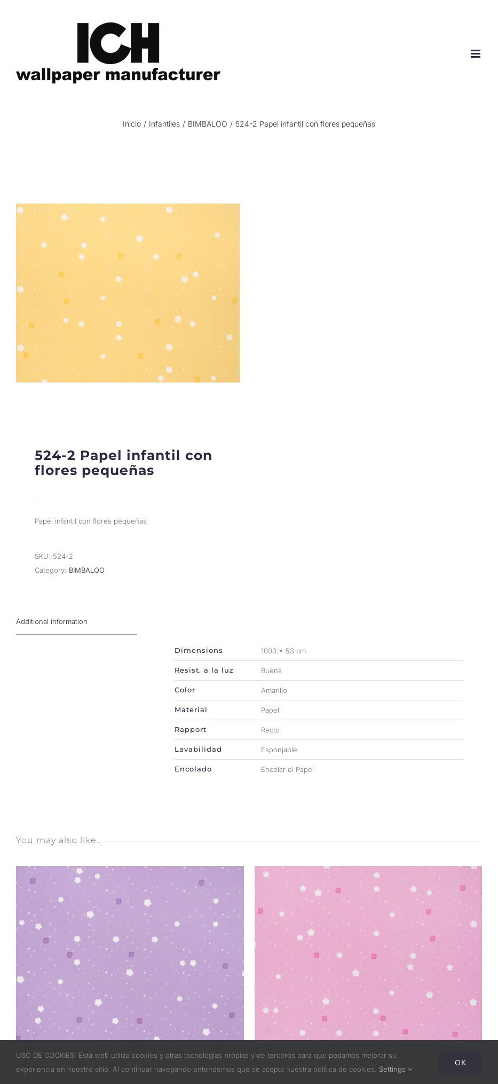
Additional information (52, 621)
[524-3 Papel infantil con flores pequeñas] (130, 873)
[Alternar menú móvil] (476, 53)
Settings (395, 1069)
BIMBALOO (87, 570)
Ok (461, 1062)
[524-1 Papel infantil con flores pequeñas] (369, 873)
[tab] (76, 621)
